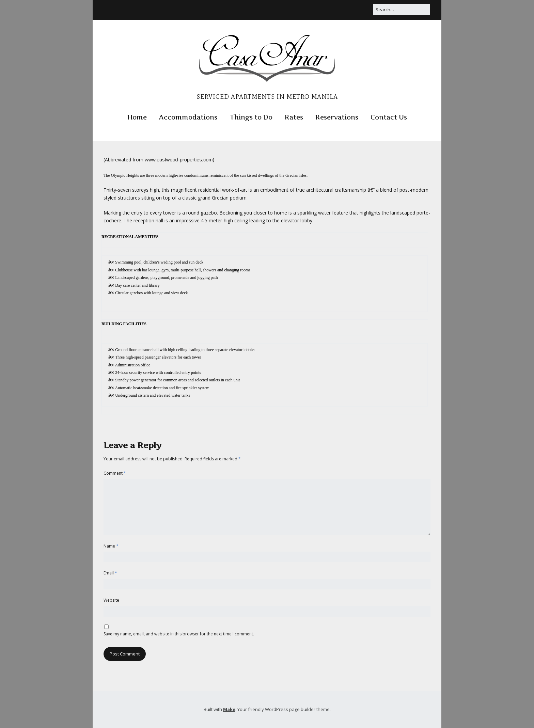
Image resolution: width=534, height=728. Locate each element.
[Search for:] (401, 10)
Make (229, 709)
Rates (294, 117)
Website (111, 600)
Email (110, 573)
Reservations (336, 117)
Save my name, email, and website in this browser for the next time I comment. (179, 634)
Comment (115, 473)
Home (137, 117)
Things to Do (251, 117)
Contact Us (389, 117)
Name (111, 546)
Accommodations (188, 117)
